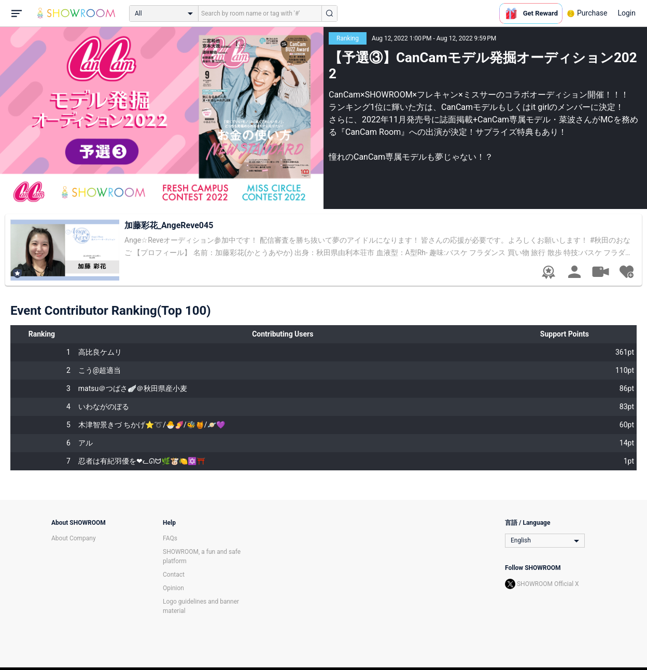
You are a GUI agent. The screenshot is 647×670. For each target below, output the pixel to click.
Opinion (173, 588)
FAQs (170, 538)
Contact (174, 574)
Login (626, 13)
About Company (73, 538)
